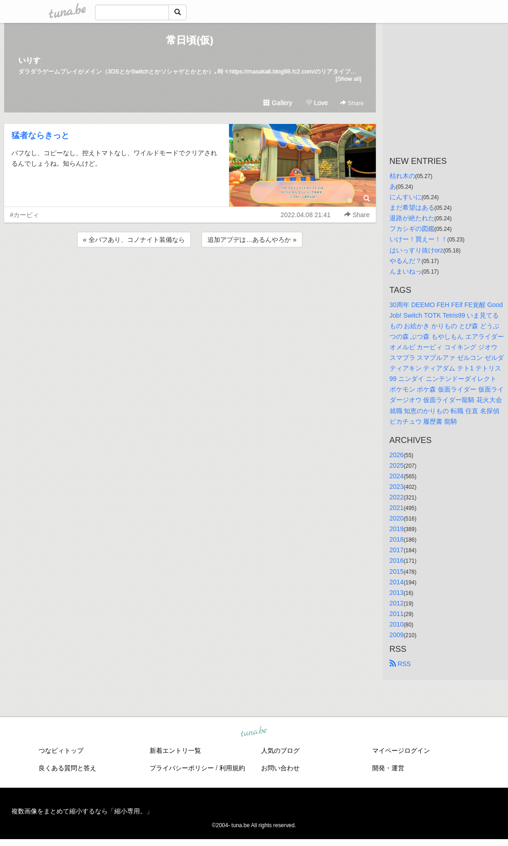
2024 (397, 476)
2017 (397, 550)
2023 (397, 486)
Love (317, 102)
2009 (397, 635)
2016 (397, 560)
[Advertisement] (190, 274)
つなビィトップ (61, 750)
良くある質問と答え (67, 768)
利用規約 (232, 768)
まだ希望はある (412, 207)
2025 (397, 465)
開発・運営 (388, 768)
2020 (397, 518)
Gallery (277, 102)
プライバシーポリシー (182, 768)
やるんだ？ (406, 260)
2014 (397, 582)
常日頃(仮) (189, 40)
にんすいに (406, 197)
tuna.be (254, 732)
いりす (29, 60)
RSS (400, 663)
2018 (397, 539)
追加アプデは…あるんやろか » (251, 239)
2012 (397, 603)
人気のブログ (280, 750)
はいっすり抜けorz (416, 250)
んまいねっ (406, 271)
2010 (397, 624)
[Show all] (348, 78)
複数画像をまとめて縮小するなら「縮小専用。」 (82, 811)
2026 (397, 455)
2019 (397, 528)
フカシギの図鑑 (412, 228)
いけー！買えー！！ (418, 239)
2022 (397, 497)
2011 (397, 613)
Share (351, 103)
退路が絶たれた (412, 218)
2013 (397, 592)
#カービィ (24, 215)
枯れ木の (402, 175)
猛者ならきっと (40, 135)
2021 (397, 507)
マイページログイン (401, 750)
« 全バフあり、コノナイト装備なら (134, 239)
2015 (397, 571)
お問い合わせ (280, 768)
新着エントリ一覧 (175, 750)
